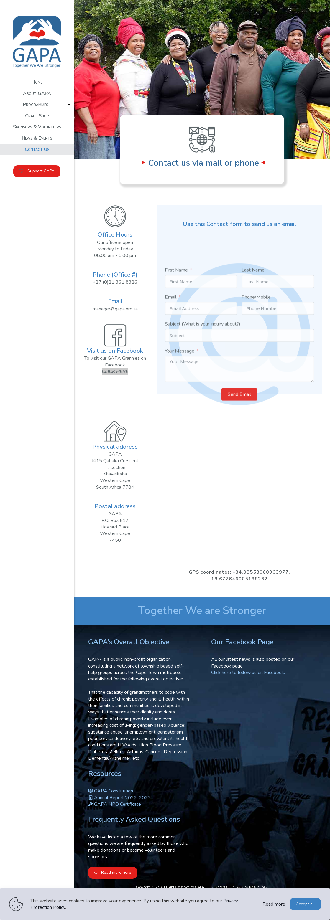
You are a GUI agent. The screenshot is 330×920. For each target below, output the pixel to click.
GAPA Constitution (110, 791)
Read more (273, 904)
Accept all (305, 904)
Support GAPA (37, 171)
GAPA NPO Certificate (114, 804)
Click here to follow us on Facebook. (248, 672)
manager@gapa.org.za (115, 313)
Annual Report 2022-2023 (119, 798)
